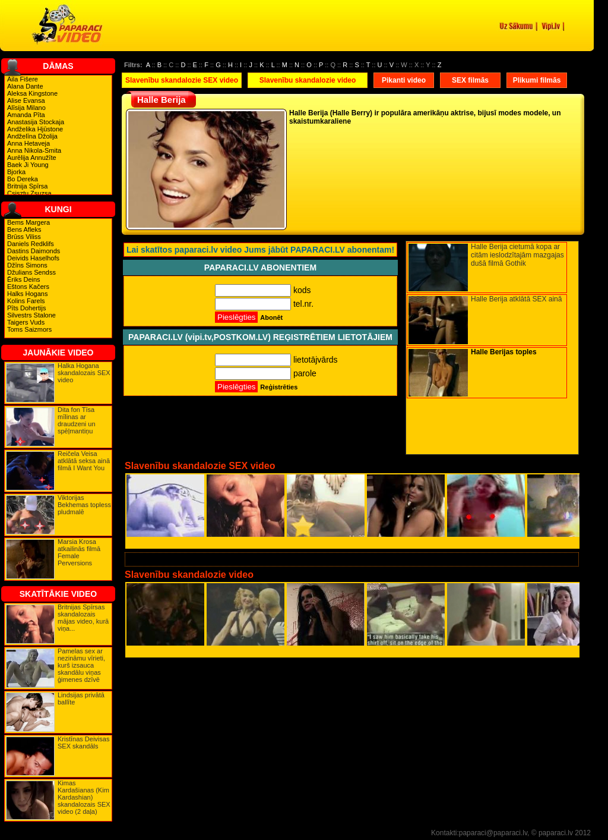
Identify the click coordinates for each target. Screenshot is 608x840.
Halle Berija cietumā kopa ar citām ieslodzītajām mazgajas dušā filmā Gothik (517, 255)
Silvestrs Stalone (31, 315)
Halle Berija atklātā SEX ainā (516, 299)
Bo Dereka (22, 179)
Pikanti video (404, 80)
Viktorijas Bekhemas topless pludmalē (84, 504)
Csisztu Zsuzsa (29, 193)
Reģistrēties (278, 387)
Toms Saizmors (29, 329)
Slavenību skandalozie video (307, 80)
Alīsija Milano (26, 107)
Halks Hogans (27, 293)
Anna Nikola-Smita (34, 150)
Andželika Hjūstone (35, 129)
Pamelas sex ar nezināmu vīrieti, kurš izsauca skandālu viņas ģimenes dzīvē (81, 665)
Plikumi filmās (537, 80)
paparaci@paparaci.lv (493, 833)
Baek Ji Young (28, 164)
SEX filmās (470, 80)
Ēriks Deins (23, 279)
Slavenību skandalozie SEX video (181, 80)
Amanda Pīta (26, 114)
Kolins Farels (26, 300)
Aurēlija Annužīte (31, 157)
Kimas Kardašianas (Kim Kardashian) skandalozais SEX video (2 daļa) (84, 797)
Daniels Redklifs (30, 243)
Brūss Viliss (24, 236)
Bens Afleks (24, 229)
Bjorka (16, 171)
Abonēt (271, 317)
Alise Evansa (26, 100)
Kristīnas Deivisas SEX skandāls (83, 742)
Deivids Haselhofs (33, 258)
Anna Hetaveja (28, 143)
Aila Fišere (22, 79)
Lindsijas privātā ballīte (81, 698)
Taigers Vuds (26, 322)
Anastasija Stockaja (35, 121)
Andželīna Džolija (32, 136)
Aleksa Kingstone (32, 93)
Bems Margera (28, 222)
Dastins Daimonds (33, 250)
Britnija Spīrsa (27, 186)
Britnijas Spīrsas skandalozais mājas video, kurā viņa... (83, 617)
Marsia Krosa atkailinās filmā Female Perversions (79, 552)
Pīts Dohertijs (26, 308)
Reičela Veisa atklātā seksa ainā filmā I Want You (84, 460)
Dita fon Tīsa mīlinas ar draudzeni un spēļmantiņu (77, 420)
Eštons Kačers (28, 286)
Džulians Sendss (31, 272)
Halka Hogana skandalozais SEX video (84, 372)
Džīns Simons (27, 265)
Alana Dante (25, 86)
